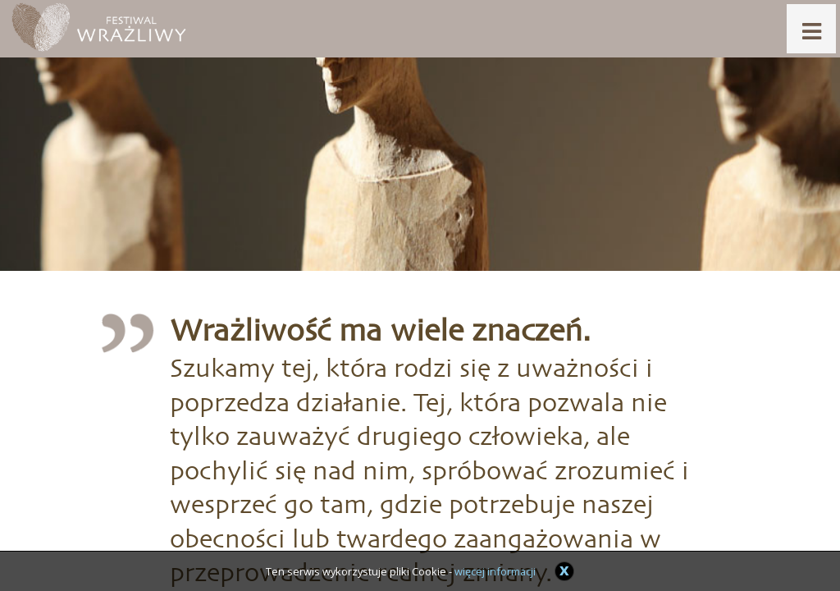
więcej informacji (495, 571)
